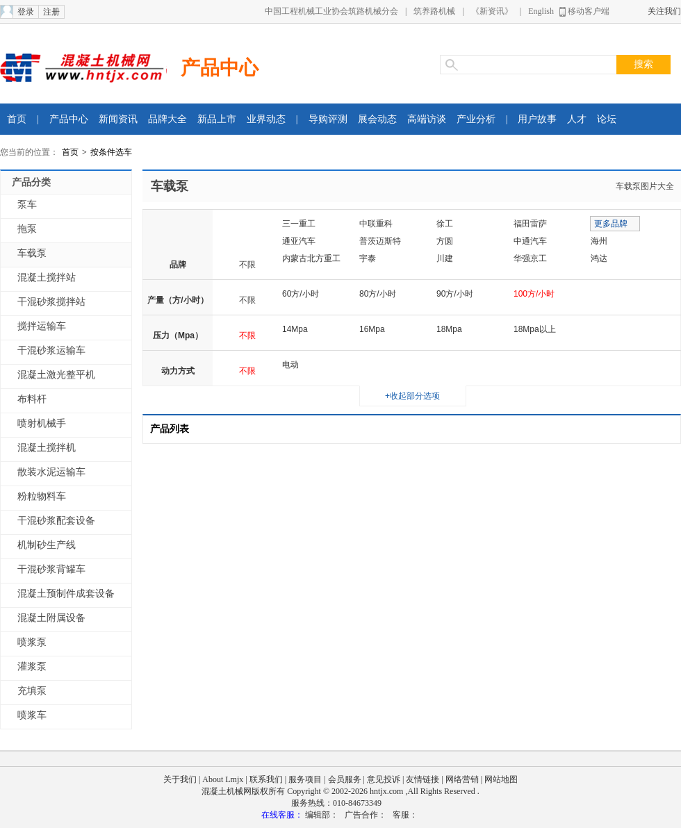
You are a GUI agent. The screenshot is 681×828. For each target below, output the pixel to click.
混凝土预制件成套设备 (66, 593)
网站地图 (501, 779)
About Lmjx (222, 779)
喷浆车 (32, 715)
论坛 (606, 119)
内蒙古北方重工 (311, 258)
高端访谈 (426, 119)
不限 (247, 265)
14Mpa (295, 329)
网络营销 (462, 779)
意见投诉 (383, 779)
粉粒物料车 (41, 496)
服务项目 (305, 779)
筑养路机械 (434, 11)
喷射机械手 (41, 423)
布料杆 (32, 399)
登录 (25, 12)
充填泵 (32, 691)
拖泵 (27, 229)
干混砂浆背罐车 (51, 569)
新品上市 (216, 119)
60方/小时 (300, 294)
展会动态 (377, 119)
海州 (599, 241)
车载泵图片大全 (645, 186)
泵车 (27, 204)
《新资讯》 (492, 11)
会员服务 (344, 779)
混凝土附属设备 (51, 618)
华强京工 (530, 258)
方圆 (444, 241)
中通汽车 (530, 241)
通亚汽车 (298, 241)
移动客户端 (588, 11)
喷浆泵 (32, 642)
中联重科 (376, 224)
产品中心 (220, 67)
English (541, 11)
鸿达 (599, 258)
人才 (576, 119)
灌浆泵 (32, 666)
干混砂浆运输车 (51, 350)
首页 (16, 119)
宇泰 (367, 258)
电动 (290, 365)
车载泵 (32, 253)
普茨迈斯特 (380, 241)
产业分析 (476, 119)
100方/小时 (534, 294)
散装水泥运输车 (51, 472)
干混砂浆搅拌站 (51, 302)
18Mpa (449, 329)
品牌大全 (167, 119)
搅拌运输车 (41, 326)
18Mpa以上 (535, 329)
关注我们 (664, 11)
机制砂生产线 (46, 545)
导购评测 (328, 119)
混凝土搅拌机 (46, 447)
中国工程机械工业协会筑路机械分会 (331, 11)
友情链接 (422, 779)
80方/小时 (377, 294)
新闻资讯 (118, 119)
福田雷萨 (530, 224)
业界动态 (266, 119)
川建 (444, 258)
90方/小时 (454, 294)
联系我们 (266, 779)
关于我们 (180, 779)
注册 (51, 12)
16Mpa (372, 329)
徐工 (444, 224)
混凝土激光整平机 (56, 375)
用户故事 (537, 119)
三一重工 (298, 224)
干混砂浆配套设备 (56, 520)
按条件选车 (111, 152)
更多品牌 (610, 224)
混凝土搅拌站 (46, 277)
